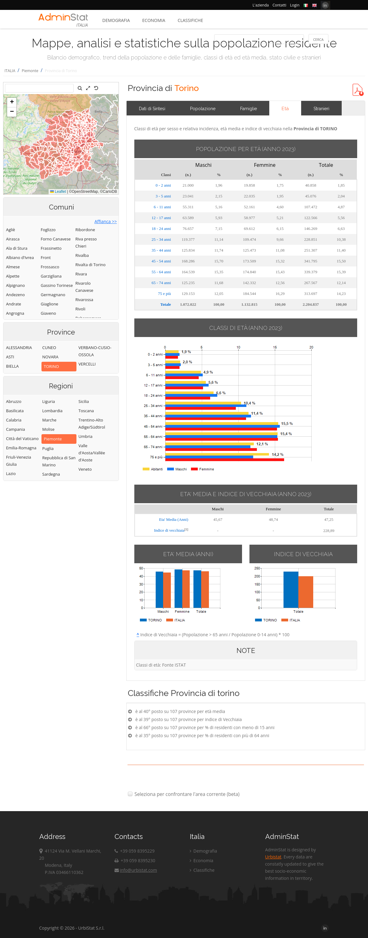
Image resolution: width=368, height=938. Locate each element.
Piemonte (30, 70)
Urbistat (273, 857)
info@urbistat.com (136, 870)
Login (294, 5)
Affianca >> (105, 221)
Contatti (279, 5)
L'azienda (261, 5)
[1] (186, 529)
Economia (153, 20)
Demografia (116, 20)
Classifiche (190, 20)
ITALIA (10, 70)
